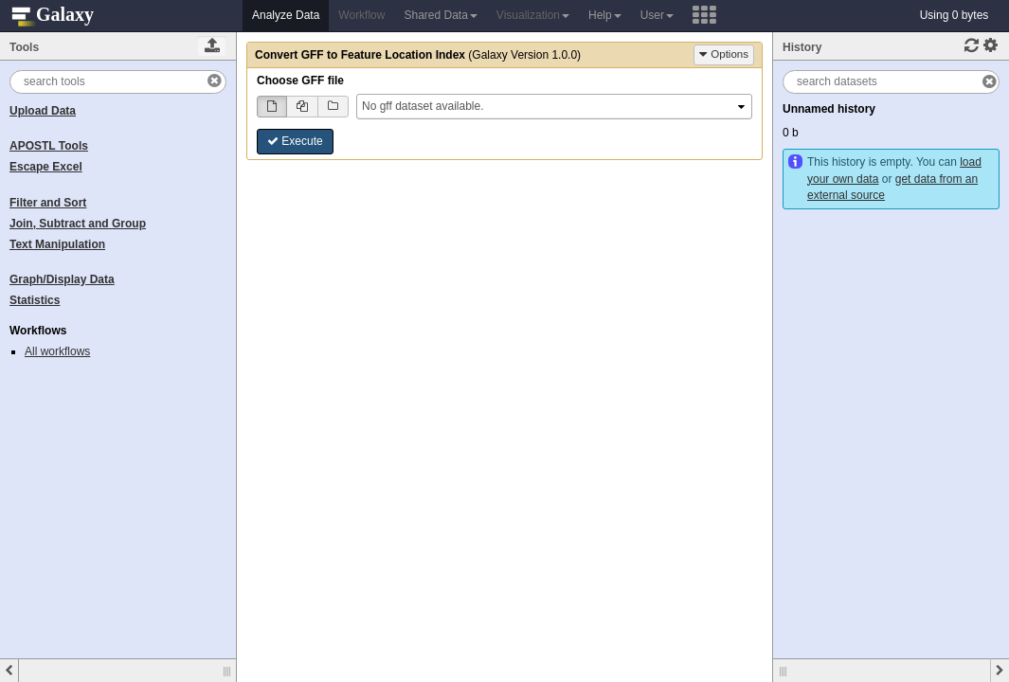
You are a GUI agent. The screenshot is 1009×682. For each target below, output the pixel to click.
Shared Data (440, 15)
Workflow (361, 15)
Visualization (532, 15)
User (657, 15)
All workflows (57, 351)
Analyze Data (285, 15)
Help (605, 15)
